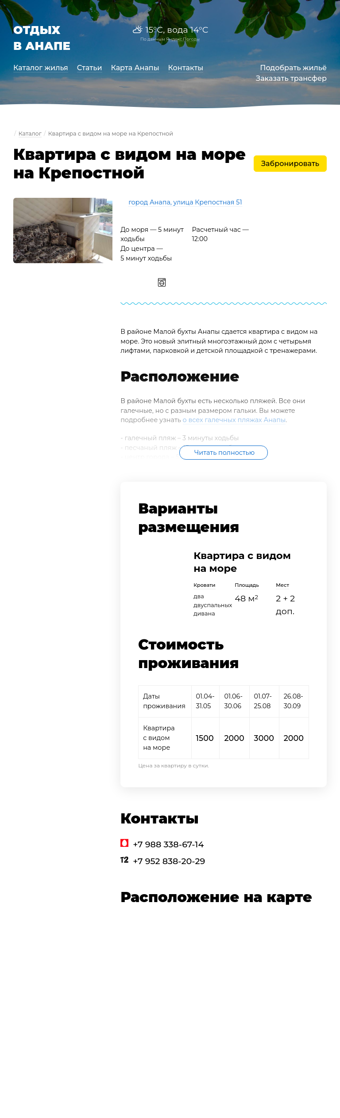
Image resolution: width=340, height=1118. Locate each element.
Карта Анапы (135, 68)
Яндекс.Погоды (183, 39)
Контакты (186, 68)
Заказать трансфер (291, 78)
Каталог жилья (40, 68)
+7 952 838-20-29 (169, 861)
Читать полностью (224, 453)
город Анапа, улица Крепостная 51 (185, 202)
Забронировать (290, 163)
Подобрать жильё (293, 68)
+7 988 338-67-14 (168, 844)
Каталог (30, 133)
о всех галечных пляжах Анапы (234, 420)
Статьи (89, 68)
